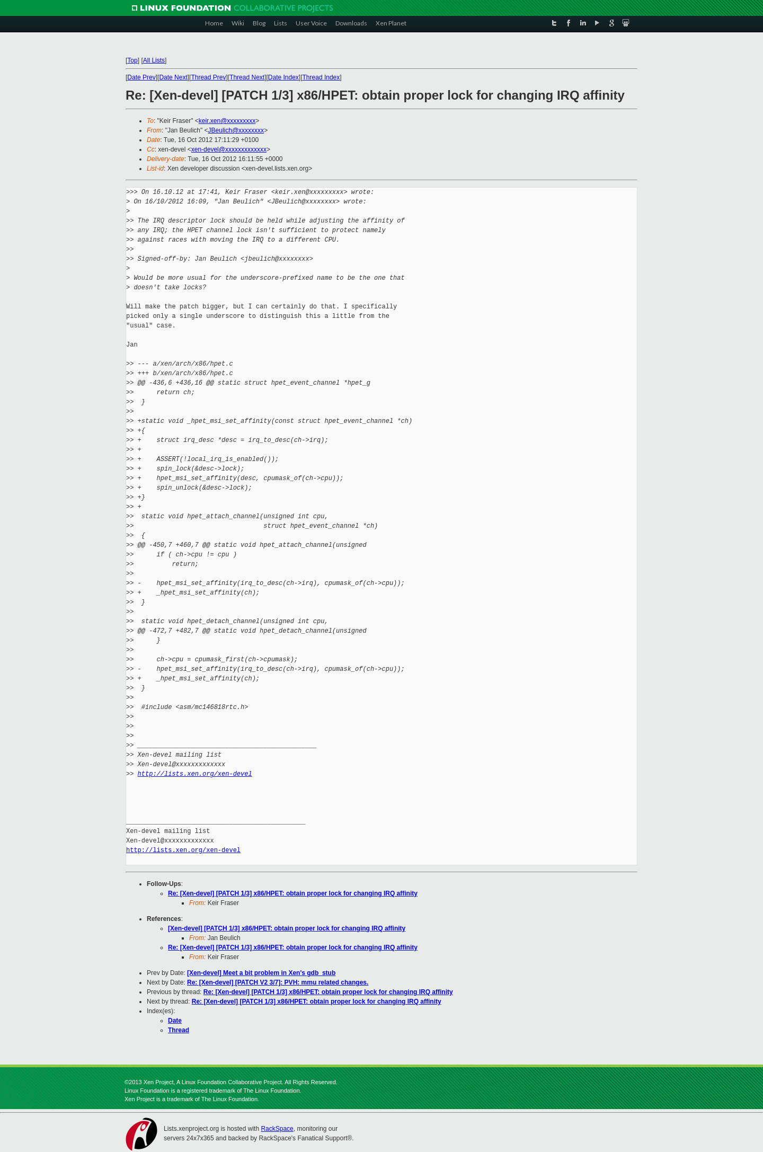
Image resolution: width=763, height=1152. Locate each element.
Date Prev (141, 77)
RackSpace (277, 1128)
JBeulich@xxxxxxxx (236, 130)
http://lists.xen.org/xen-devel (195, 773)
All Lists (154, 60)
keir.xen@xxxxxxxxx (227, 121)
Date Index (283, 77)
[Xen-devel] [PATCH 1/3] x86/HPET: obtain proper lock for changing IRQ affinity (286, 928)
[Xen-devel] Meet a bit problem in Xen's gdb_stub (261, 973)
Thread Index (321, 77)
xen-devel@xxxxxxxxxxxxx (229, 149)
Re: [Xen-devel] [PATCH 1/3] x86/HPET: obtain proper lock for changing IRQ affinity (293, 893)
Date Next (173, 77)
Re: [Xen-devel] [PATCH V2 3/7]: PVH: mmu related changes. (277, 982)
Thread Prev (208, 77)
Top (132, 60)
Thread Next (246, 77)
